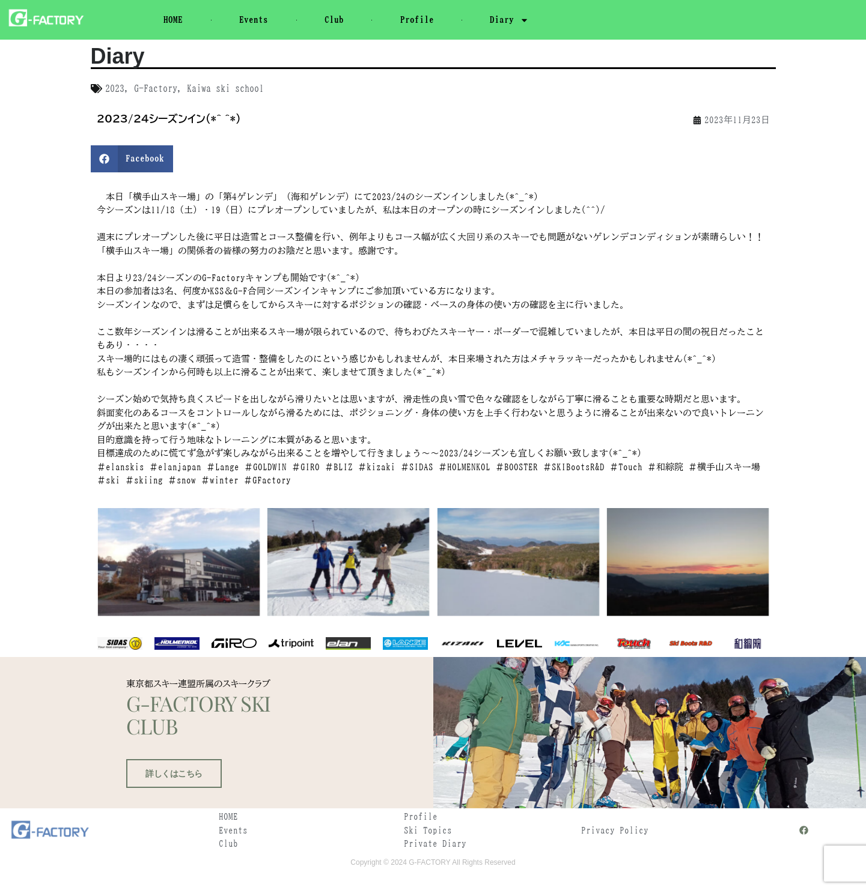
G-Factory (155, 88)
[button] (132, 158)
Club (334, 19)
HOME (173, 19)
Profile (417, 19)
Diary (509, 20)
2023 (114, 88)
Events (253, 19)
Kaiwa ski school (225, 88)
